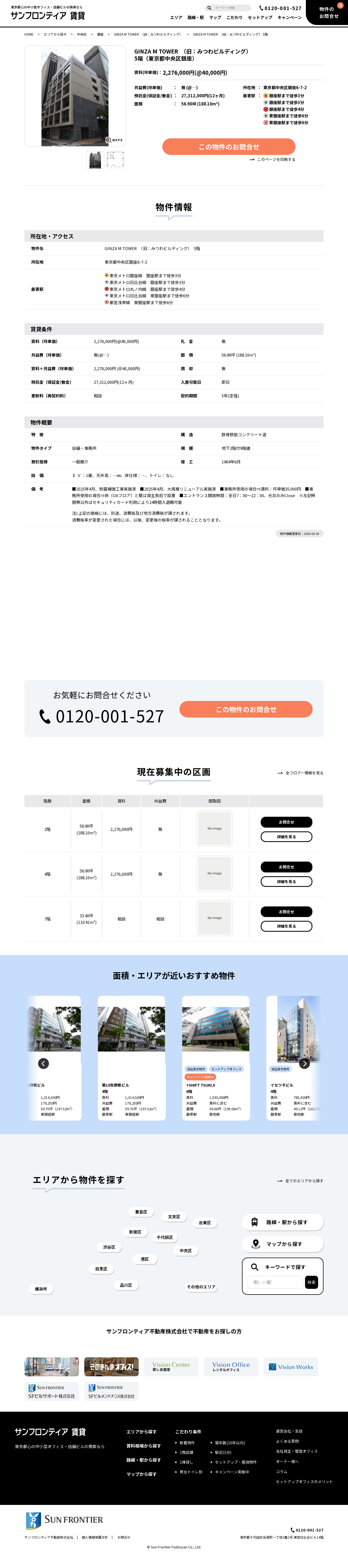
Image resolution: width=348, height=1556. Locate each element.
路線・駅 (196, 17)
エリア (176, 17)
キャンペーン (290, 17)
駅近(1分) (223, 1453)
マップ (215, 17)
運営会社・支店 (289, 1432)
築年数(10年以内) (230, 1443)
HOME (28, 34)
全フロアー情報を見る (305, 772)
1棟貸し (186, 1462)
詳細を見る (286, 836)
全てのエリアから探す (304, 1181)
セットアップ (260, 17)
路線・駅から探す (143, 1460)
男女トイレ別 (191, 1472)
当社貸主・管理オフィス (297, 1452)
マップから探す (141, 1474)
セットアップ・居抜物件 (236, 1462)
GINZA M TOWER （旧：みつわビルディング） (148, 34)
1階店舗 (186, 1453)
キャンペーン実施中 (232, 1472)
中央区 (82, 34)
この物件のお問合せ (229, 146)
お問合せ (286, 822)
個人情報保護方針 (95, 1538)
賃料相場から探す (143, 1446)
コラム (281, 1472)
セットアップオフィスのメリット (304, 1482)
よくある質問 (287, 1442)
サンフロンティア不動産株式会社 (48, 1538)
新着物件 (187, 1443)
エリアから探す (55, 34)
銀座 (100, 34)
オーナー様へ (287, 1462)
